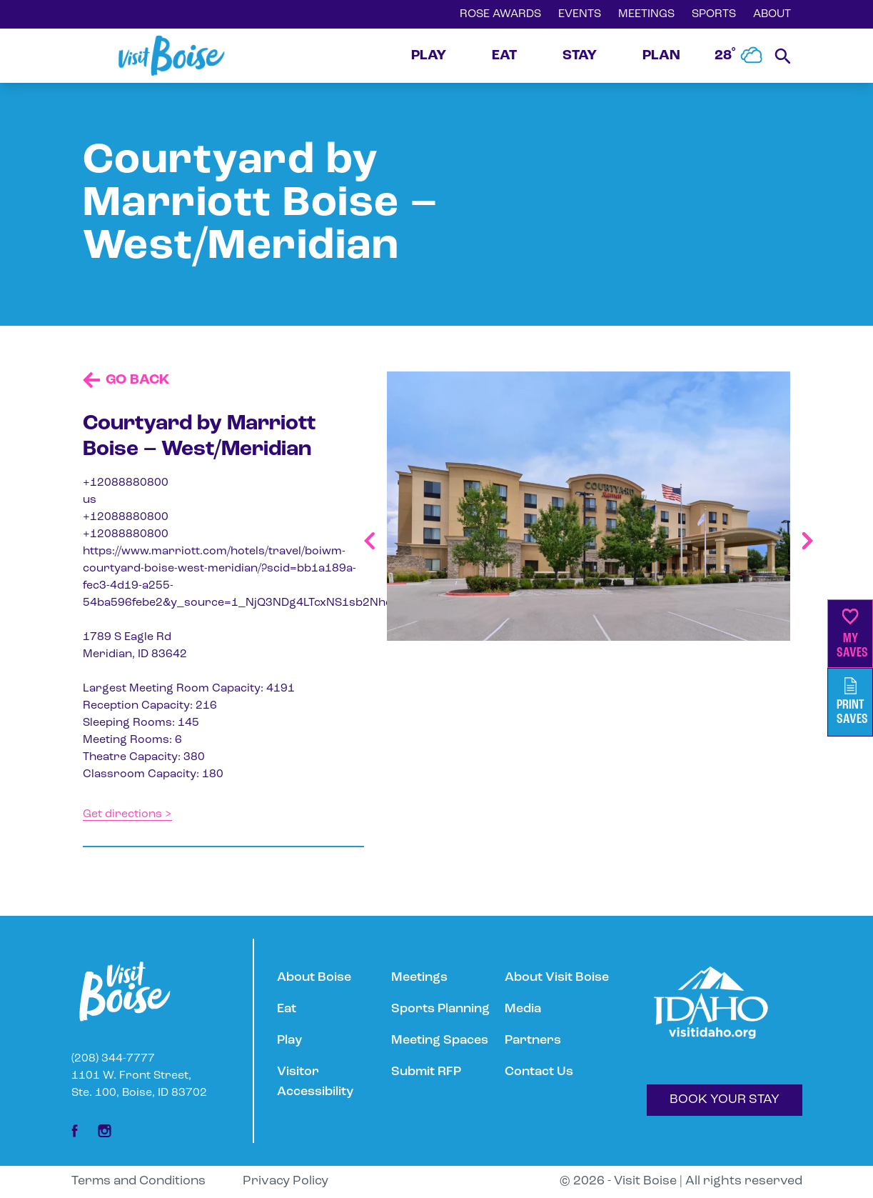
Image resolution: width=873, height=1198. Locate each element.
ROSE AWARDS (500, 14)
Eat (286, 1009)
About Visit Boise (557, 977)
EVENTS (579, 14)
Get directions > (127, 814)
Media (523, 1009)
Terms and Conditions (138, 1181)
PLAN (661, 56)
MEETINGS (646, 14)
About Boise (314, 977)
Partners (533, 1040)
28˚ (739, 55)
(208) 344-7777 (113, 1058)
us (89, 500)
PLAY (428, 56)
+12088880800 (125, 483)
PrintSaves (852, 702)
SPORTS (714, 14)
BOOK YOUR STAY (724, 1100)
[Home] (171, 56)
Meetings (419, 977)
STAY (579, 56)
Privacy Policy (285, 1181)
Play (289, 1040)
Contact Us (539, 1072)
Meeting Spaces (439, 1040)
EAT (504, 56)
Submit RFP (426, 1072)
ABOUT (772, 14)
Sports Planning (440, 1009)
